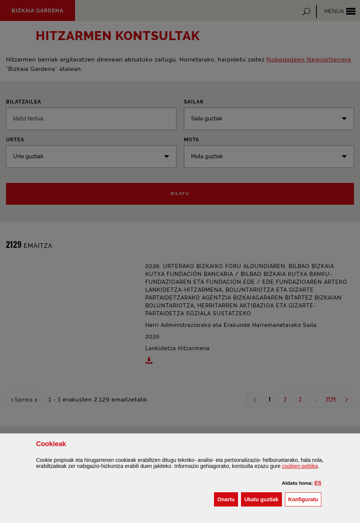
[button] (317, 483)
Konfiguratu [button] (304, 498)
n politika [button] (300, 466)
